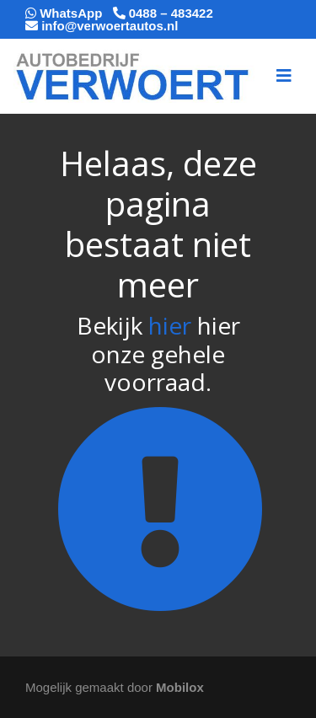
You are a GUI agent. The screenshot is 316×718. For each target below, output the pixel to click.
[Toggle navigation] (284, 75)
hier (169, 325)
